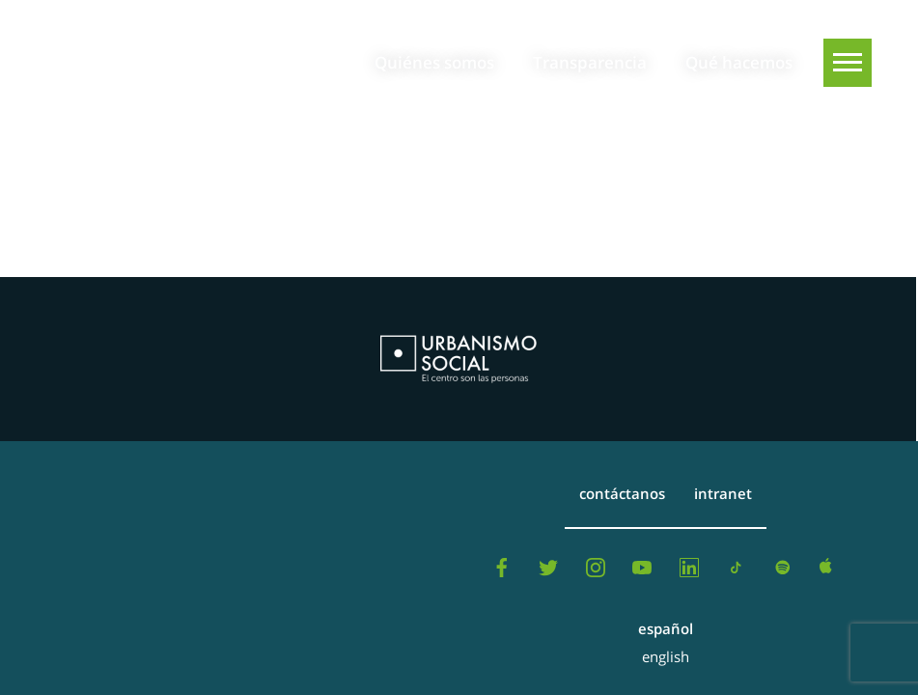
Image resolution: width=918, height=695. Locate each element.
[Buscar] (847, 131)
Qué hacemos (739, 62)
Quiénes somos (434, 62)
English (665, 656)
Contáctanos (622, 493)
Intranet (723, 493)
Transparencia (590, 62)
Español (665, 628)
